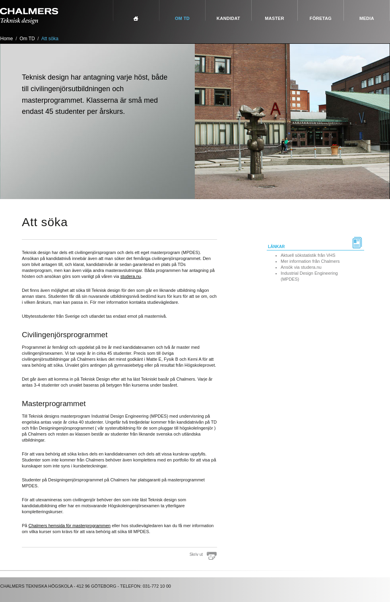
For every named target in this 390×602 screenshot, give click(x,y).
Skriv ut (196, 554)
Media (366, 18)
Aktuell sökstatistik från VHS (308, 255)
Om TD (182, 18)
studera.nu (130, 276)
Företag (321, 18)
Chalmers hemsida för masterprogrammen (70, 525)
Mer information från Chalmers (310, 261)
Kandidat (228, 18)
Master (274, 18)
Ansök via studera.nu (301, 267)
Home (6, 38)
